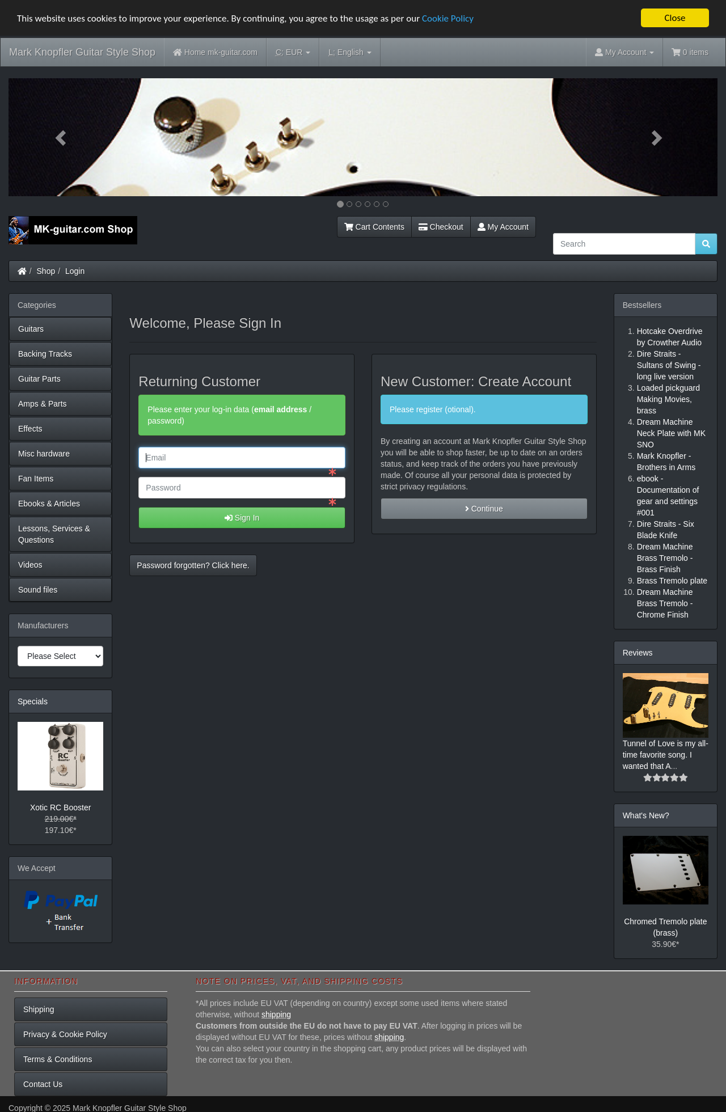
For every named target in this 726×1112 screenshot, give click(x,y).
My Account (503, 226)
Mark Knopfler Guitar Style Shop (82, 52)
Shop (46, 271)
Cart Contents (374, 226)
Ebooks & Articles (49, 503)
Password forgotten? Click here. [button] (193, 565)
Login (75, 271)
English (349, 52)
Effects (30, 428)
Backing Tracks (45, 353)
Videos (30, 564)
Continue (484, 508)
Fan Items (35, 478)
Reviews (638, 652)
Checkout (441, 226)
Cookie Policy (448, 18)
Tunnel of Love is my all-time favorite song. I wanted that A (665, 755)
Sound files (37, 589)
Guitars (31, 328)
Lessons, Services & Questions (54, 534)
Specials (33, 701)
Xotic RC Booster (60, 807)
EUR (293, 52)
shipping (276, 1014)
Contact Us (42, 1084)
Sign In (242, 517)
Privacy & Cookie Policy (65, 1034)
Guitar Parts (39, 378)
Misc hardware (44, 453)
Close (674, 18)
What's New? (646, 815)
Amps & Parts (42, 403)
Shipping (38, 1009)
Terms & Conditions (57, 1059)
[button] (62, 137)
